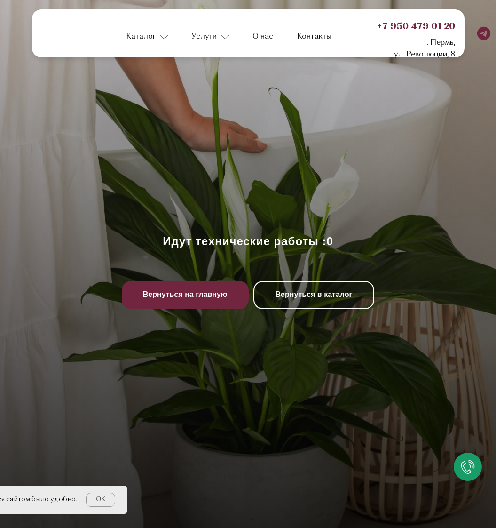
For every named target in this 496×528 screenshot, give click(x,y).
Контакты (314, 36)
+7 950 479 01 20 (416, 27)
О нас (262, 36)
